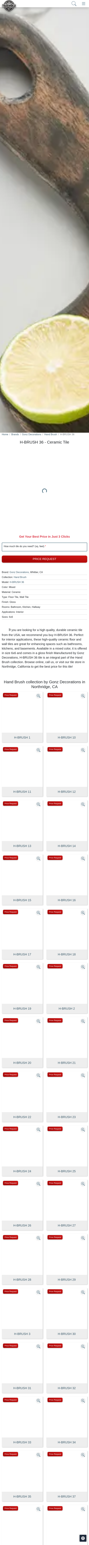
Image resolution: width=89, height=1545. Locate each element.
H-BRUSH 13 (22, 846)
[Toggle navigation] (83, 3)
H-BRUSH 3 (22, 1334)
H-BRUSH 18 (67, 954)
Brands (15, 434)
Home (5, 434)
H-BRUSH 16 (67, 900)
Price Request (44, 559)
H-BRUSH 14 (67, 846)
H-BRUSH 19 (22, 1008)
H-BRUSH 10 (67, 737)
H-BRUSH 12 (67, 791)
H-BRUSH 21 (67, 1062)
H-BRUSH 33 (22, 1442)
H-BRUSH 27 (67, 1225)
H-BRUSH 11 (22, 791)
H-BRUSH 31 (22, 1388)
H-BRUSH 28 (22, 1279)
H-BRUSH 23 (67, 1117)
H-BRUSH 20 (22, 1062)
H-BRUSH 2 (67, 1008)
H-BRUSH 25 (67, 1171)
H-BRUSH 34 (67, 1442)
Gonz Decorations (31, 434)
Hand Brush (50, 434)
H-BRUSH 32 (67, 1388)
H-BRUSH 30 (67, 1334)
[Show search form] (74, 3)
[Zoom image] (38, 696)
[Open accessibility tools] (83, 1538)
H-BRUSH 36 (17, 582)
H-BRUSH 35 (22, 1496)
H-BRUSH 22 (22, 1117)
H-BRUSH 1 (22, 737)
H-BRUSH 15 (22, 900)
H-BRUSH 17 (22, 954)
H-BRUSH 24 (22, 1171)
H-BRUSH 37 (67, 1496)
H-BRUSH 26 (22, 1225)
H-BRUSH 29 (67, 1279)
